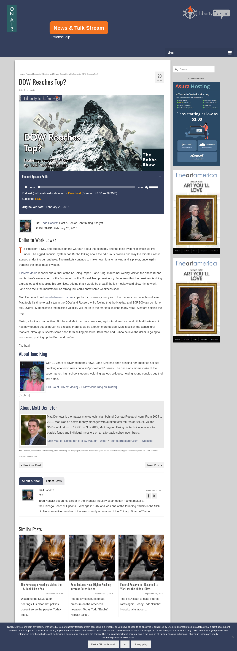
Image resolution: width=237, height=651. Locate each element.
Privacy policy (140, 644)
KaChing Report (74, 451)
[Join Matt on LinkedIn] (61, 440)
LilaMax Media (28, 273)
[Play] (26, 187)
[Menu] (199, 52)
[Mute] (146, 187)
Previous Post (32, 465)
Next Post (153, 465)
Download (74, 193)
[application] (91, 187)
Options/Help (60, 37)
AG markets (25, 451)
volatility (29, 456)
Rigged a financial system (131, 451)
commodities (36, 451)
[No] (232, 637)
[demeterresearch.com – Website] (131, 440)
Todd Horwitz (29, 90)
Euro (56, 451)
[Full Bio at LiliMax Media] (61, 387)
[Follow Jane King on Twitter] (98, 387)
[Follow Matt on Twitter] (92, 440)
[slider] (86, 187)
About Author (31, 481)
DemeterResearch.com (58, 297)
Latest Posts (54, 481)
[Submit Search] (176, 69)
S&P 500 (146, 451)
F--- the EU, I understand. (103, 644)
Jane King (63, 451)
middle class (93, 451)
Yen (35, 456)
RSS (38, 198)
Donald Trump (47, 451)
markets (84, 451)
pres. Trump (104, 451)
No (125, 644)
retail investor (115, 451)
